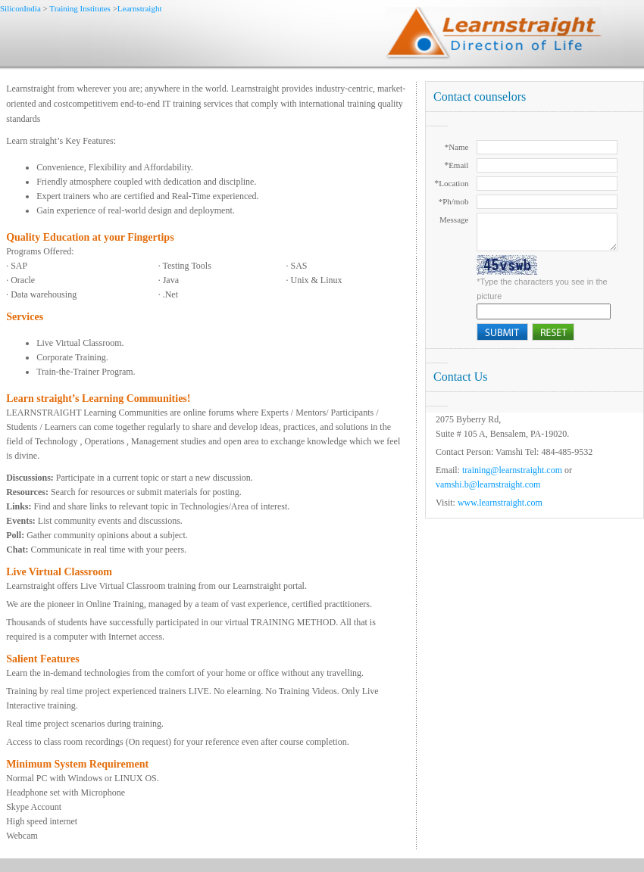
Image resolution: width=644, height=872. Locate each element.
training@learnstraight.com (512, 470)
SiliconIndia (21, 8)
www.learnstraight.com (498, 502)
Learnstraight (139, 8)
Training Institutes (80, 8)
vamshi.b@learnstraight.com (488, 484)
